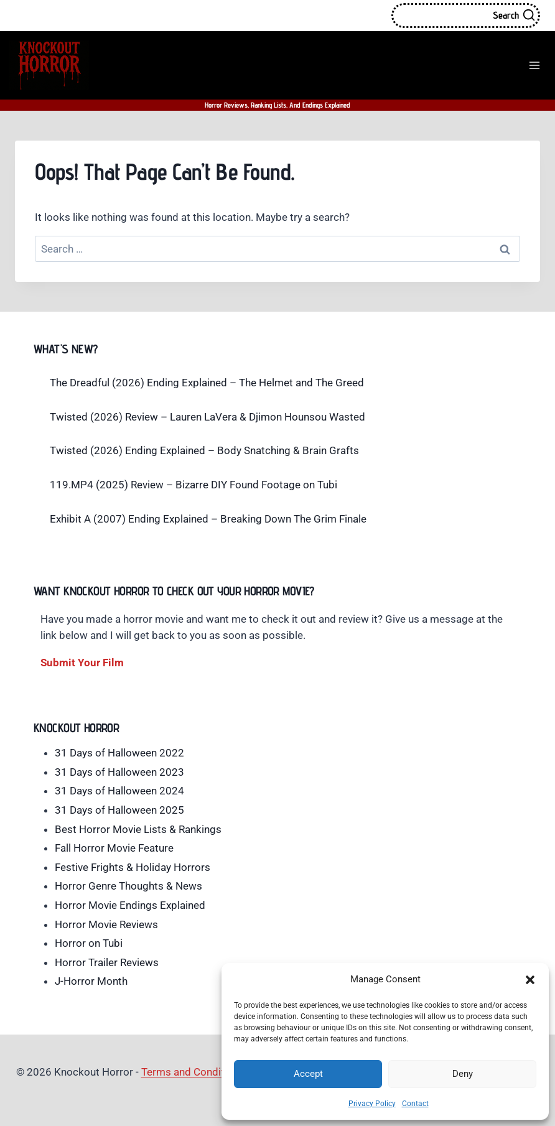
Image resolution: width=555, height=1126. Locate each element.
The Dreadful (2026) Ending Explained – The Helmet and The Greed (207, 382)
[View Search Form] (465, 15)
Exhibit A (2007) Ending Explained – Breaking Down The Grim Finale (208, 519)
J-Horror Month (91, 981)
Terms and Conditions (193, 1072)
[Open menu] (534, 65)
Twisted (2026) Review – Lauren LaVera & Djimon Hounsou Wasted (207, 417)
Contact (415, 1103)
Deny (462, 1073)
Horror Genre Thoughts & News (128, 886)
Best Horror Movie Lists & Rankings (138, 829)
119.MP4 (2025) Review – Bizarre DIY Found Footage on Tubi (193, 484)
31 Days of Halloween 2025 (119, 810)
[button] (530, 980)
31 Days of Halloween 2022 (119, 753)
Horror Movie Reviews (106, 924)
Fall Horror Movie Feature (114, 848)
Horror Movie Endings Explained (130, 905)
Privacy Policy (372, 1103)
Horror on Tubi (89, 943)
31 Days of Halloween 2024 (119, 790)
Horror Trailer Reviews (107, 962)
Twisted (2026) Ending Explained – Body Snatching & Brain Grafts (204, 450)
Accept (308, 1073)
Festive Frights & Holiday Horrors (132, 867)
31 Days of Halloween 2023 (119, 772)
